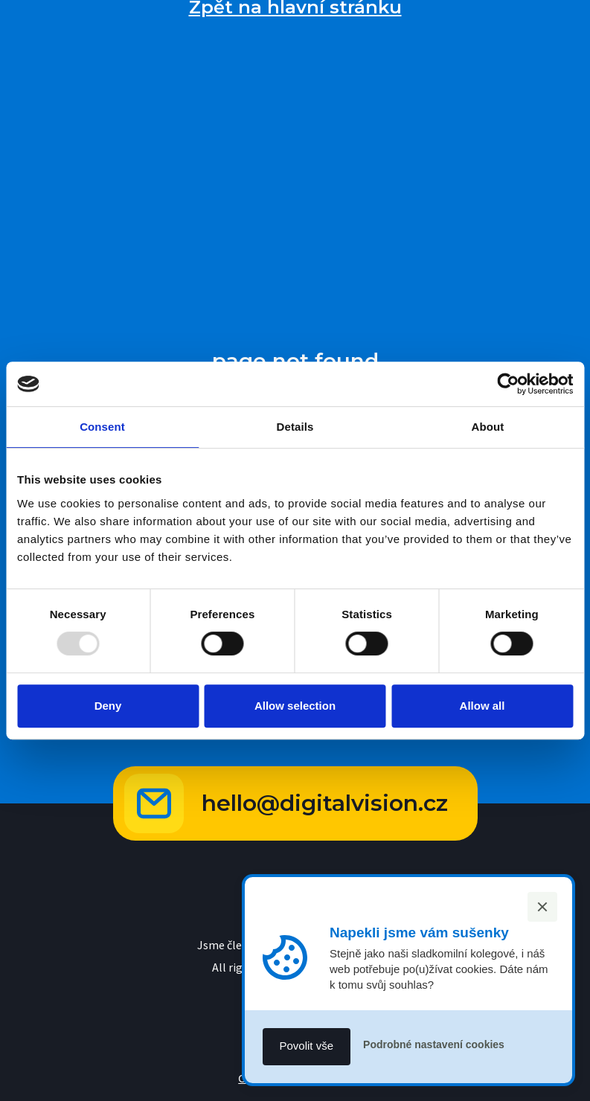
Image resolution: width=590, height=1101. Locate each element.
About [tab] (488, 426)
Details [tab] (295, 426)
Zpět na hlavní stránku (295, 7)
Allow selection (295, 705)
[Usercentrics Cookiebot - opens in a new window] (508, 384)
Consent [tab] (102, 426)
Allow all (482, 705)
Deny (108, 705)
